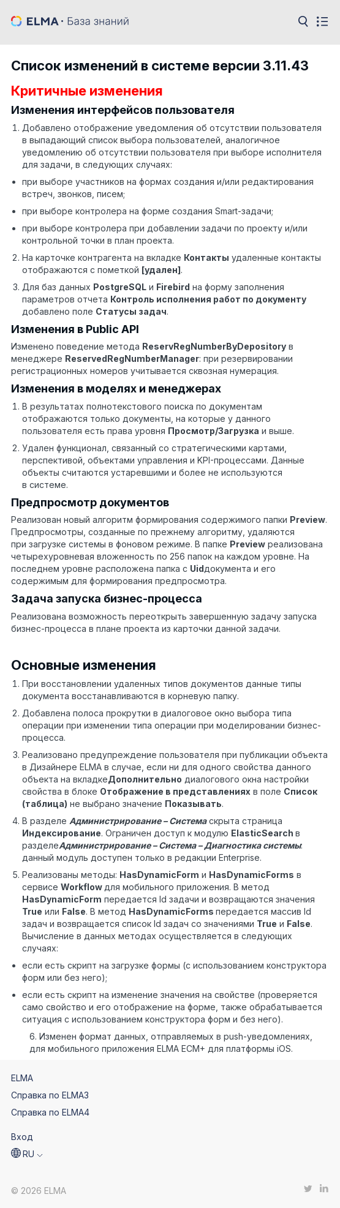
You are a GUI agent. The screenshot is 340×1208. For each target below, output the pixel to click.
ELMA (22, 1078)
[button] (27, 1154)
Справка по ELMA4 (50, 1112)
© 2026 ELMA (38, 1190)
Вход (22, 1136)
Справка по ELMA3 (50, 1095)
